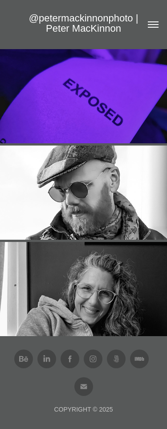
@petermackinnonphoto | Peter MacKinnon (85, 23)
